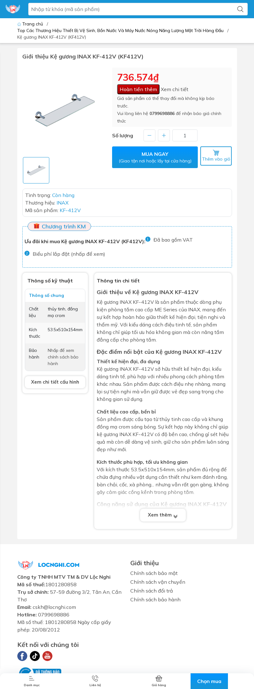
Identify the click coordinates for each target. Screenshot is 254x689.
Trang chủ (30, 24)
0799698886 (162, 113)
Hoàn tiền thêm (138, 89)
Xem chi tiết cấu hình (55, 382)
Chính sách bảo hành (155, 599)
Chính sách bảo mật (154, 573)
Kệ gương (107, 302)
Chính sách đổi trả (151, 591)
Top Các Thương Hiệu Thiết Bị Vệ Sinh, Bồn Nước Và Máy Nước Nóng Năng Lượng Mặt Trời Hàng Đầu (120, 30)
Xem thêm (163, 515)
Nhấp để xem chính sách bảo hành (63, 356)
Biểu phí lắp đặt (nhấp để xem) (69, 254)
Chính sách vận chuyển (157, 582)
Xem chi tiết (174, 89)
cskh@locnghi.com (54, 607)
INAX (126, 369)
